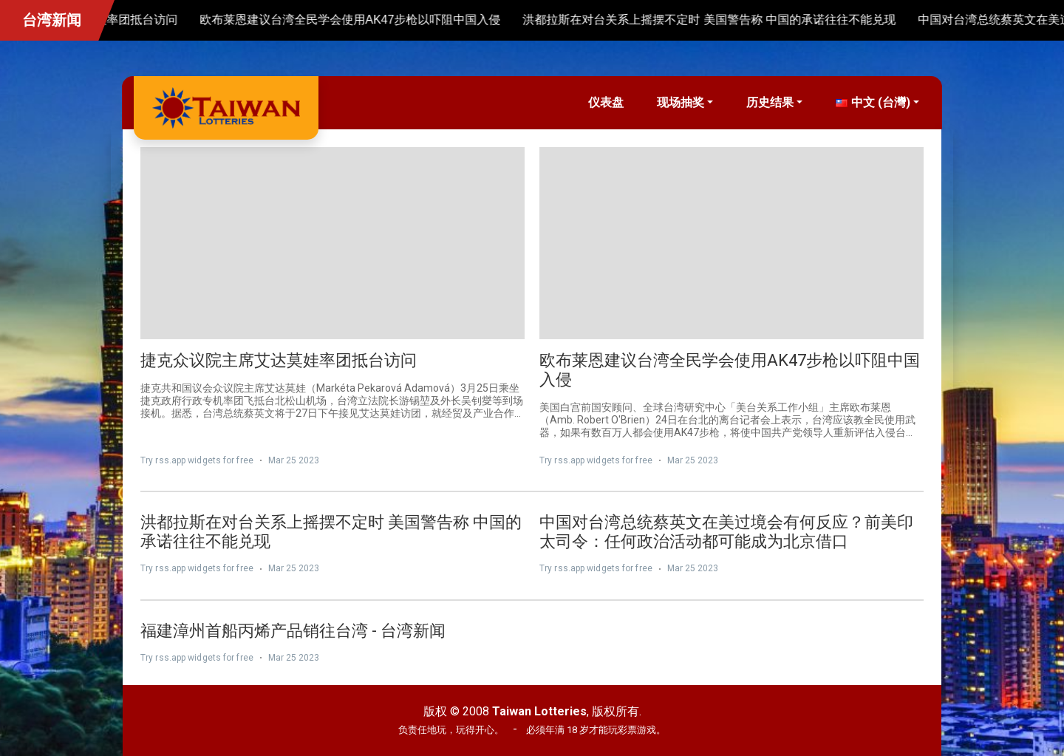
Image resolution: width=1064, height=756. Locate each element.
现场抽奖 (680, 102)
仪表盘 (606, 102)
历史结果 (770, 102)
